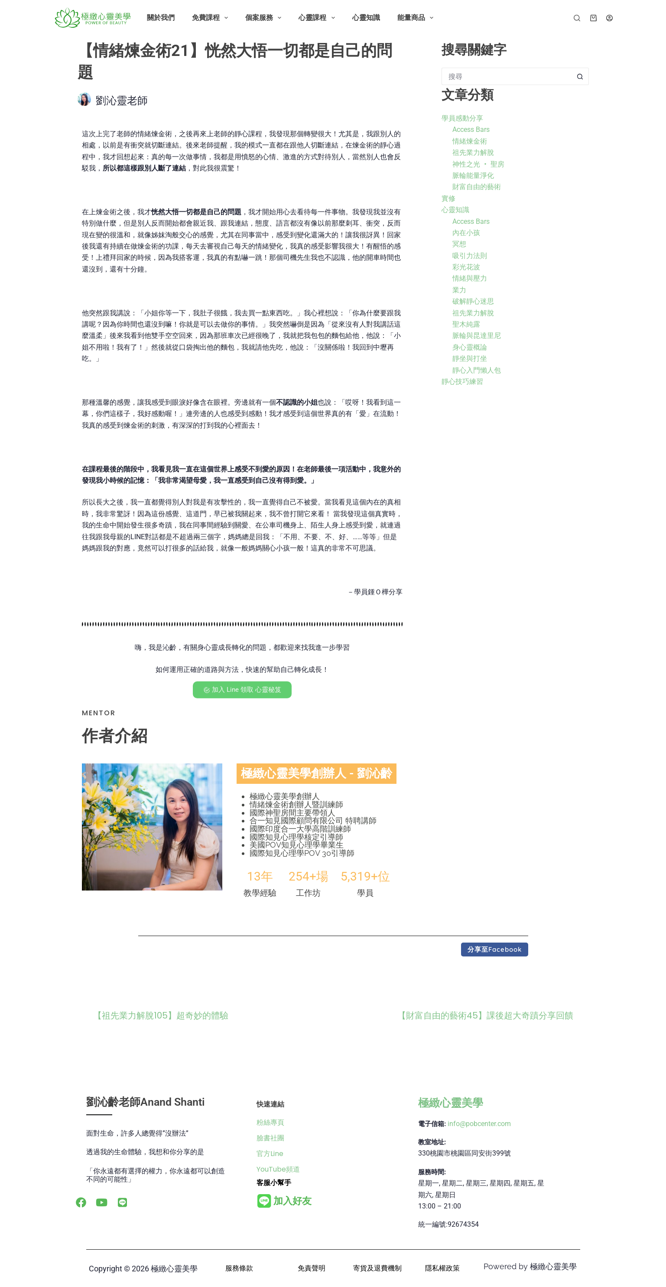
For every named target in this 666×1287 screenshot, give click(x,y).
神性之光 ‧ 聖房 (478, 164)
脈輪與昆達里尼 (476, 335)
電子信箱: (432, 1124)
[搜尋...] (507, 76)
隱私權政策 (442, 1268)
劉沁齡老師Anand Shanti (145, 1102)
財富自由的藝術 (476, 187)
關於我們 (161, 17)
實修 (448, 198)
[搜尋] (577, 18)
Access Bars (471, 129)
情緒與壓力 (469, 278)
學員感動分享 (462, 118)
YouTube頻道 (278, 1169)
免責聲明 (311, 1268)
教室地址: (432, 1142)
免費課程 (211, 18)
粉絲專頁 (270, 1122)
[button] (494, 949)
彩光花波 (466, 267)
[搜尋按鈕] (580, 76)
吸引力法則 (469, 256)
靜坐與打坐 (469, 358)
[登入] (609, 18)
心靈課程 (318, 18)
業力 (459, 290)
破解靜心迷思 (473, 301)
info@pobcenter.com (479, 1124)
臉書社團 (270, 1138)
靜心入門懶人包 (476, 370)
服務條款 (239, 1268)
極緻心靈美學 (450, 1103)
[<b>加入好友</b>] (264, 1201)
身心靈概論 (469, 347)
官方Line (270, 1154)
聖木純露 (466, 324)
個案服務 (265, 18)
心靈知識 (366, 17)
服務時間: (432, 1172)
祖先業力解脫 (473, 152)
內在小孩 (466, 233)
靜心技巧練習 (462, 381)
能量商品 (417, 18)
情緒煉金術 (469, 141)
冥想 (459, 244)
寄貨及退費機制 (377, 1268)
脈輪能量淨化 (473, 175)
